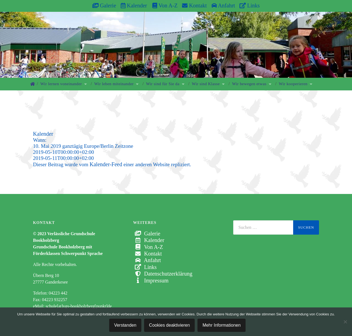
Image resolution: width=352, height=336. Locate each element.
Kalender (134, 5)
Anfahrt (223, 5)
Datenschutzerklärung (162, 274)
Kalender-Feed (106, 164)
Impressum (151, 280)
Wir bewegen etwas (249, 84)
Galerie (104, 5)
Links (250, 5)
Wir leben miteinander (114, 84)
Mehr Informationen (221, 325)
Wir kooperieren (293, 84)
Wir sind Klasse (206, 84)
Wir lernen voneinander (61, 84)
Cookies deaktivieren (169, 325)
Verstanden (125, 325)
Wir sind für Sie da (163, 84)
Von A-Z (162, 5)
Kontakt (194, 5)
